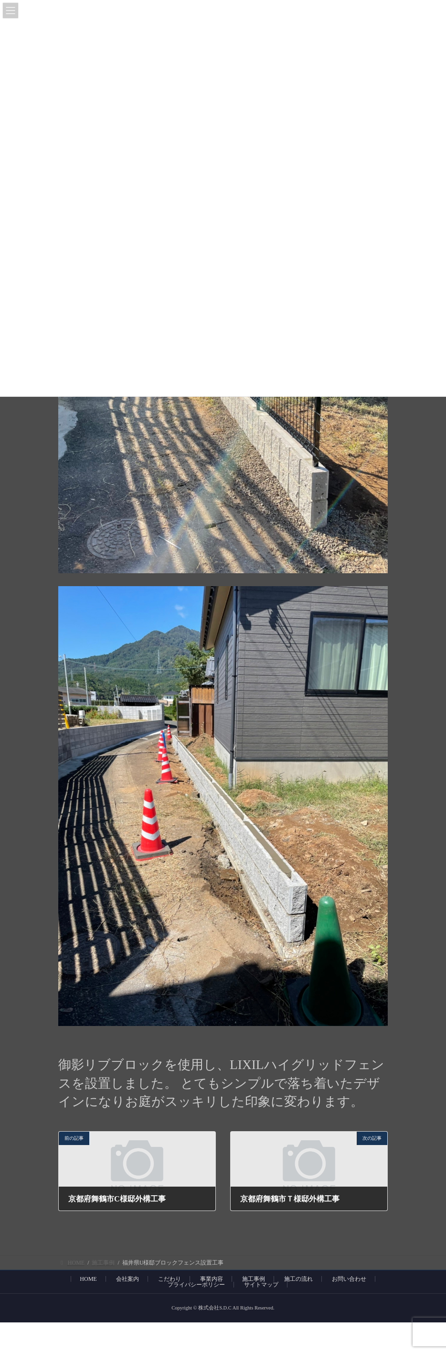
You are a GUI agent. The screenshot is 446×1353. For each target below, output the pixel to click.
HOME (88, 1279)
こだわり (169, 1279)
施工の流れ (298, 1279)
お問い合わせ (349, 1279)
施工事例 (253, 1279)
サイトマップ (261, 1284)
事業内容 (211, 1279)
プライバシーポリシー (196, 1284)
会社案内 (127, 1279)
